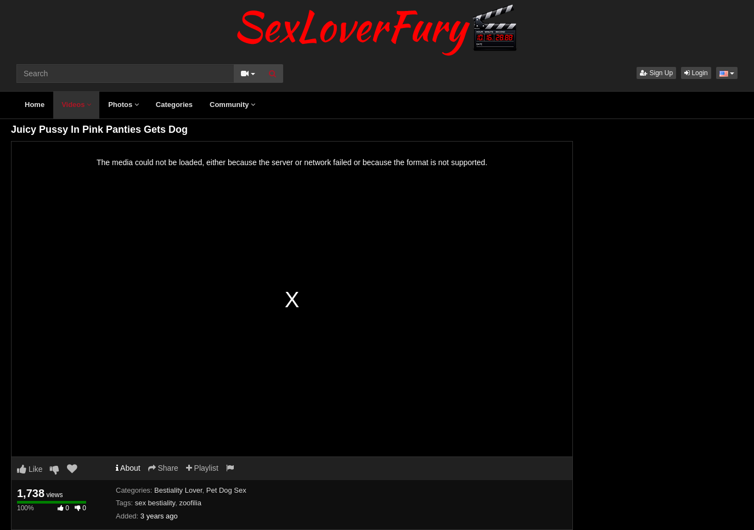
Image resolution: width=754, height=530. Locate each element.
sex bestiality (155, 503)
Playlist (202, 468)
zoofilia (190, 503)
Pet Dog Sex (226, 490)
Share (163, 468)
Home (34, 104)
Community (232, 104)
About (128, 468)
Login (696, 73)
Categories (174, 104)
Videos (76, 104)
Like (30, 469)
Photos (123, 104)
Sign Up (656, 73)
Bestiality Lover (178, 490)
